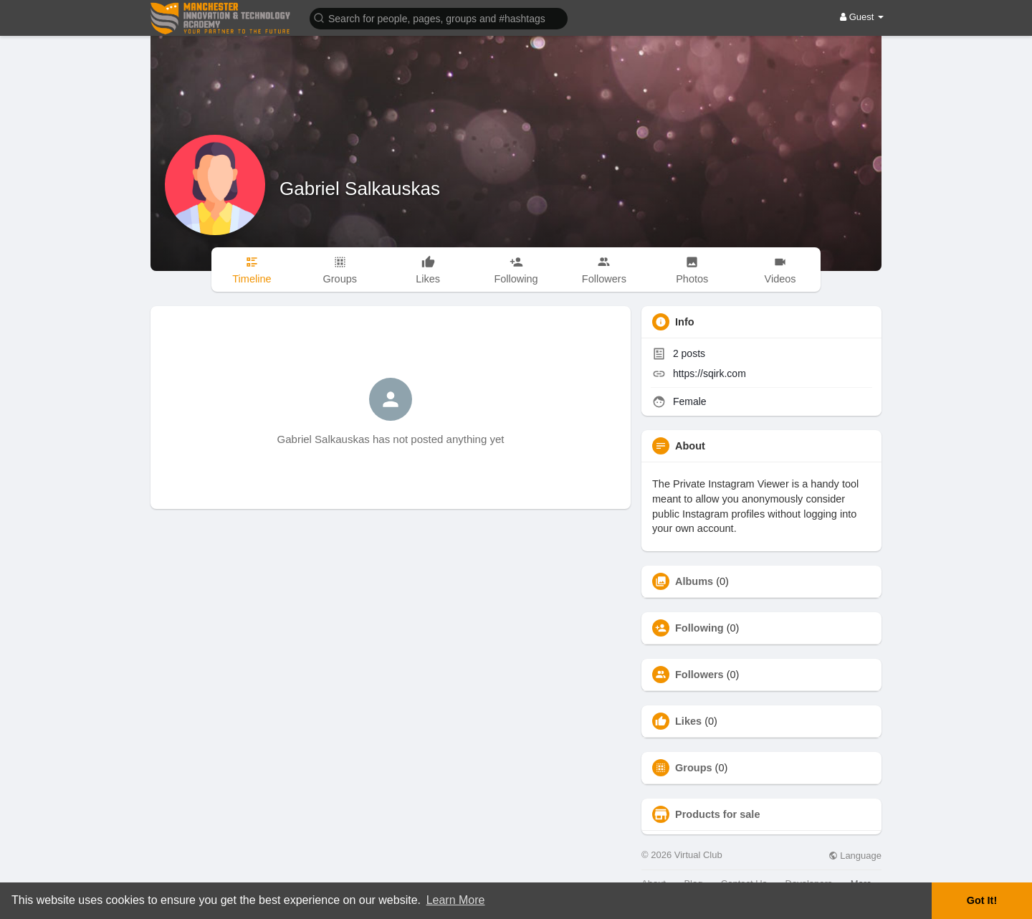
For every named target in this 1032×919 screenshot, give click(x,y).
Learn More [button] (455, 900)
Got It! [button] (982, 900)
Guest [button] (862, 16)
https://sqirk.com (709, 373)
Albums (694, 581)
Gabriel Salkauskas (360, 188)
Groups (693, 767)
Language (855, 855)
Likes (688, 721)
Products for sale (717, 814)
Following (699, 628)
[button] (439, 17)
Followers (699, 674)
